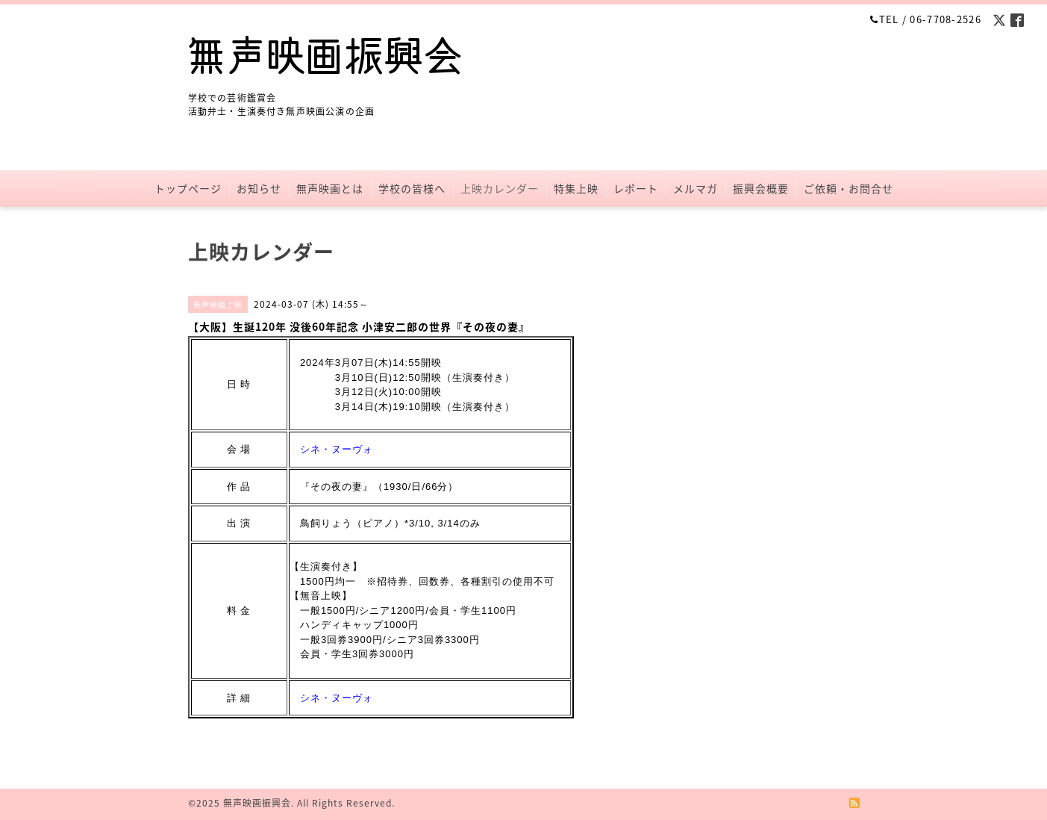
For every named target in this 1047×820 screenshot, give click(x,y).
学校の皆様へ (412, 188)
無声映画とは (329, 188)
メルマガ (695, 188)
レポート (635, 188)
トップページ (188, 188)
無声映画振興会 (257, 803)
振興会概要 (761, 188)
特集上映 (576, 188)
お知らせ (259, 188)
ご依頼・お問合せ (848, 188)
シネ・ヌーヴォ (336, 449)
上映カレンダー (499, 188)
